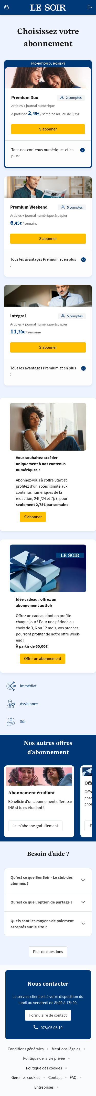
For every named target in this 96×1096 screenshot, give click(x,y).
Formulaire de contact (48, 1015)
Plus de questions (48, 952)
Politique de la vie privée (44, 1058)
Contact (55, 1077)
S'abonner (48, 129)
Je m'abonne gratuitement (35, 826)
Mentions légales (66, 1049)
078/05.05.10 (51, 1028)
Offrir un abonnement (42, 658)
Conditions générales (26, 1049)
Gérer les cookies (25, 1077)
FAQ (73, 1077)
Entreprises (44, 1087)
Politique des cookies (44, 1068)
